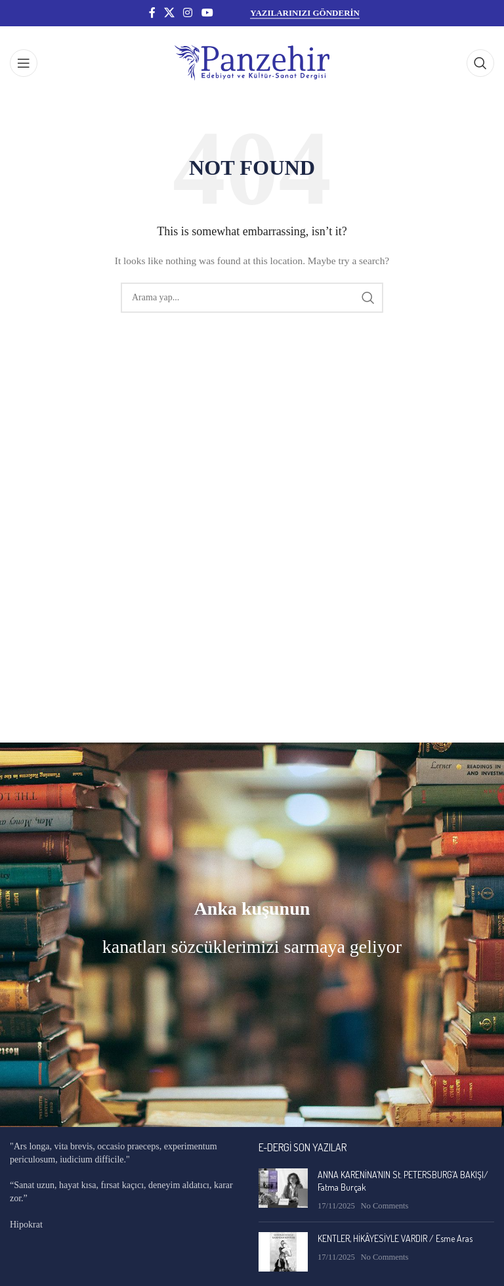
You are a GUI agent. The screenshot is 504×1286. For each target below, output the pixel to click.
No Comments (384, 1205)
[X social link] (168, 13)
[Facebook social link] (151, 13)
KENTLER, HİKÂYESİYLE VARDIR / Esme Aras (395, 1238)
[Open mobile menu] (23, 63)
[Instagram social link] (188, 13)
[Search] (480, 63)
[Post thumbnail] (283, 1190)
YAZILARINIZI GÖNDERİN (305, 13)
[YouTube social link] (207, 13)
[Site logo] (252, 62)
